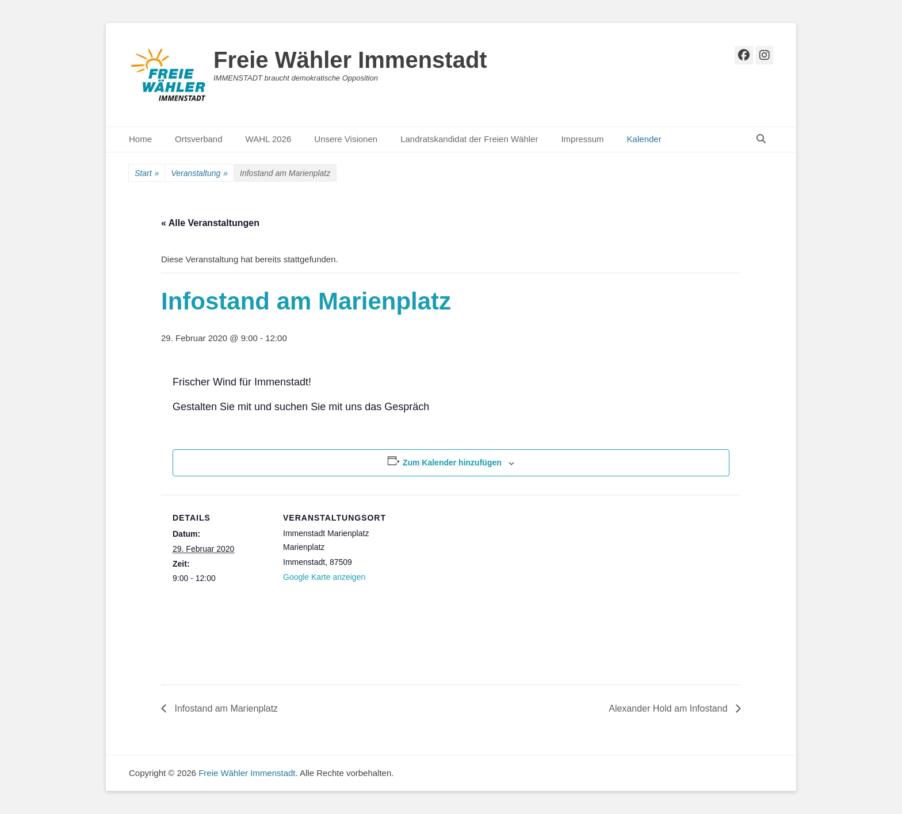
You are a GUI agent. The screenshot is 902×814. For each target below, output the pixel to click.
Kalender (644, 139)
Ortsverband (199, 139)
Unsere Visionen (345, 139)
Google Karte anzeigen (324, 577)
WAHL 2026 (269, 139)
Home (140, 139)
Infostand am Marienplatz (225, 708)
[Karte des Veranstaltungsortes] (454, 574)
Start (147, 173)
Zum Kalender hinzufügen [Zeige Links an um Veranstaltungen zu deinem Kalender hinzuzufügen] (452, 462)
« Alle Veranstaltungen (210, 223)
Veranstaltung (199, 173)
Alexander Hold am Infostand (669, 708)
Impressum (582, 139)
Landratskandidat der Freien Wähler (469, 139)
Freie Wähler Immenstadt (350, 59)
